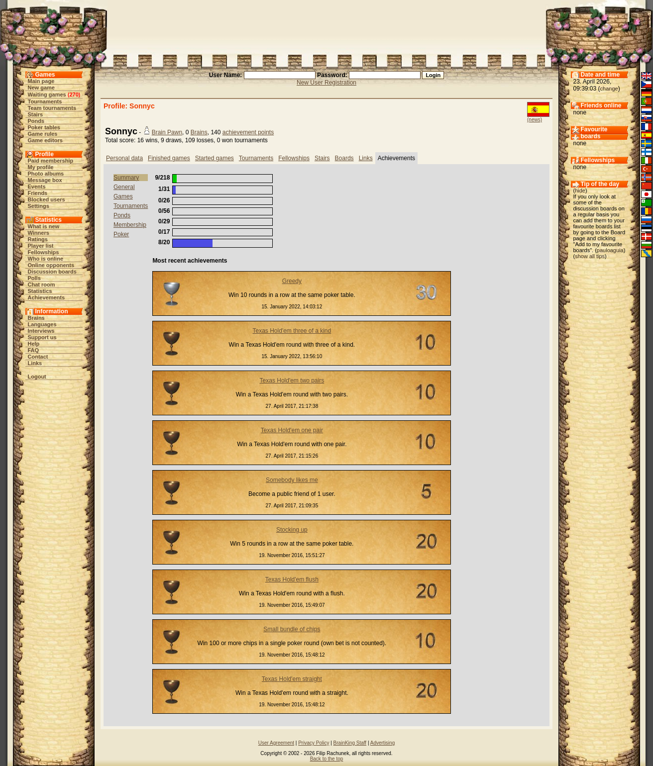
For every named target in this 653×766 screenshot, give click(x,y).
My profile (41, 167)
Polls (34, 278)
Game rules (43, 134)
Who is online (46, 259)
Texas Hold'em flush (292, 579)
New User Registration (326, 82)
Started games (214, 158)
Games (123, 196)
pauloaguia (610, 250)
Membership (129, 224)
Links (35, 363)
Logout (37, 377)
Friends (38, 193)
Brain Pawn (167, 132)
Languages (42, 324)
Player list (41, 246)
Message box (45, 180)
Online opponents (51, 265)
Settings (38, 206)
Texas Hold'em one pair (292, 430)
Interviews (41, 331)
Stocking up (292, 529)
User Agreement (276, 743)
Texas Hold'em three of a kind (292, 330)
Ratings (38, 239)
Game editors (45, 140)
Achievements (46, 297)
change (609, 89)
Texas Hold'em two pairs (292, 380)
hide (580, 190)
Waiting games (47, 94)
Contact (38, 357)
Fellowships (43, 252)
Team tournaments (52, 108)
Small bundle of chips (291, 629)
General (124, 187)
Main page (41, 81)
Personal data (124, 158)
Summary (126, 177)
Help (34, 344)
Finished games (169, 158)
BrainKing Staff (350, 743)
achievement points (248, 132)
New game (41, 88)
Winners (38, 233)
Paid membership (51, 161)
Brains (36, 318)
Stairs (35, 114)
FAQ (33, 350)
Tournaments (45, 101)
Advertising (382, 743)
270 (73, 94)
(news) (534, 119)
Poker (121, 234)
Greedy (292, 281)
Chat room (41, 284)
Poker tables (44, 127)
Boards (344, 158)
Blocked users (46, 199)
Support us (42, 337)
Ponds (36, 121)
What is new (44, 226)
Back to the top (326, 759)
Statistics (40, 291)
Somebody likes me (292, 480)
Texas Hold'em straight (292, 678)
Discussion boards (52, 272)
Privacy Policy (313, 743)
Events (37, 187)
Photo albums (46, 174)
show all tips (590, 256)
